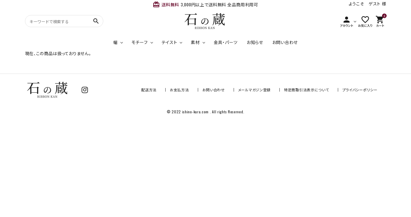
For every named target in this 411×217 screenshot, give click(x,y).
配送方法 (149, 89)
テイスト (169, 42)
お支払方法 (179, 89)
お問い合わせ (285, 42)
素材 (195, 42)
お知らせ (255, 42)
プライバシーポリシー (360, 89)
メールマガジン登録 (254, 89)
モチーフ (140, 42)
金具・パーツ (226, 42)
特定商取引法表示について (306, 89)
